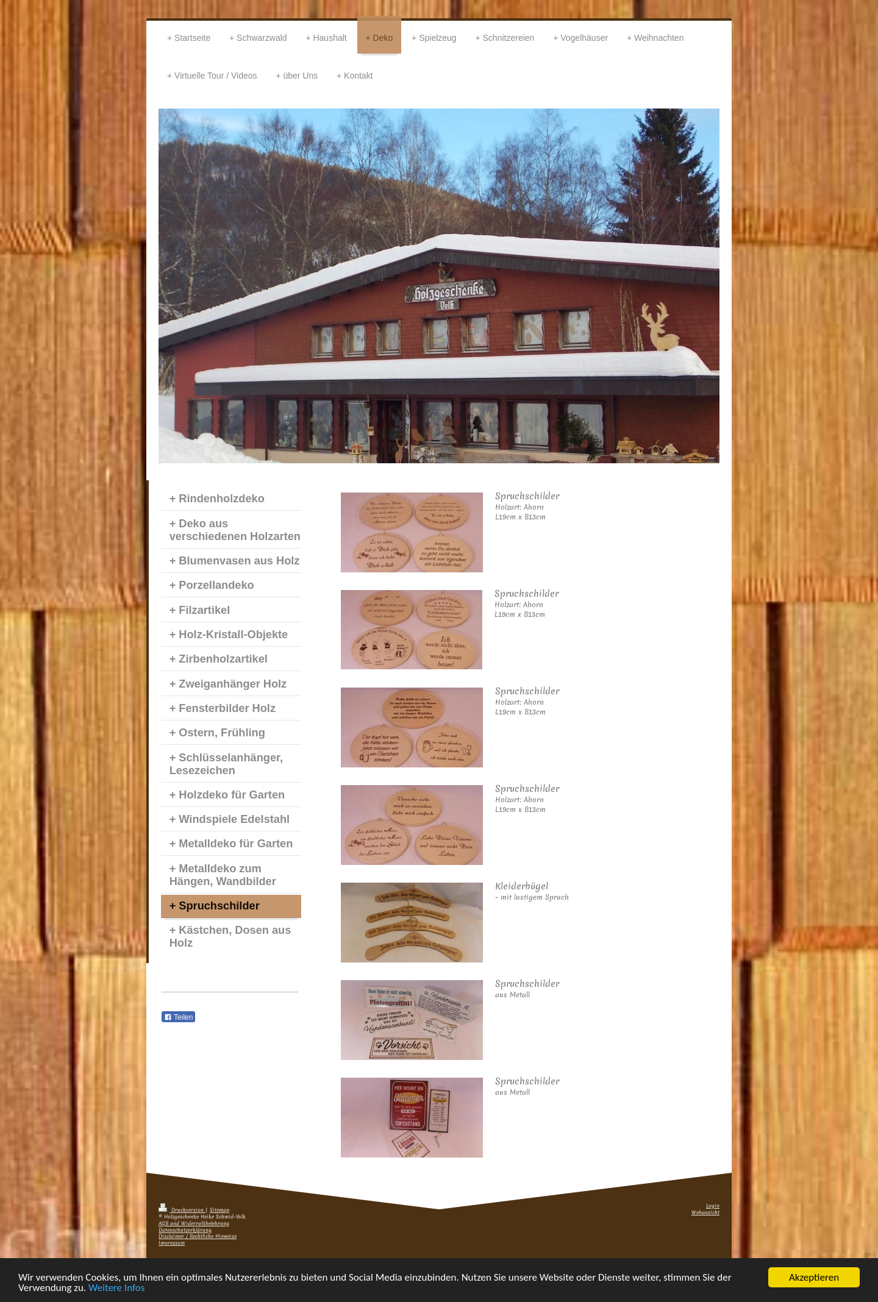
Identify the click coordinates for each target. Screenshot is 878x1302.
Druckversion (182, 1210)
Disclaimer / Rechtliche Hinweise (198, 1236)
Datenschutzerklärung (185, 1230)
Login (712, 1206)
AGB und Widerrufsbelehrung (194, 1223)
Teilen (178, 1017)
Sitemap (219, 1210)
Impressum (172, 1243)
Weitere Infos (116, 1288)
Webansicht (705, 1212)
